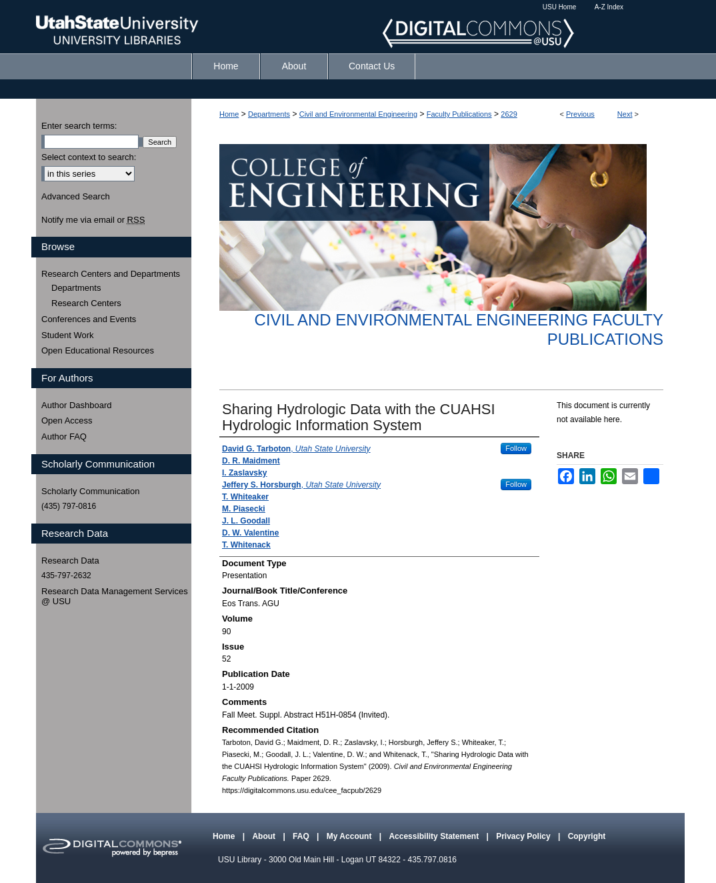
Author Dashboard (76, 405)
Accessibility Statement (435, 836)
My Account (350, 836)
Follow (516, 448)
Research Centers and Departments (110, 274)
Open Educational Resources (97, 350)
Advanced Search (75, 196)
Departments (269, 114)
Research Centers (86, 303)
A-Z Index (609, 7)
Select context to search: (88, 157)
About (264, 836)
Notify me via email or (93, 220)
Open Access (67, 420)
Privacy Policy (524, 836)
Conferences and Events (88, 319)
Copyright (587, 836)
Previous (580, 114)
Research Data (70, 561)
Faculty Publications (459, 114)
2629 (509, 114)
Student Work (67, 335)
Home (229, 114)
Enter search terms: (79, 126)
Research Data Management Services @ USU (114, 596)
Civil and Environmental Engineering (358, 114)
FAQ (302, 836)
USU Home (560, 7)
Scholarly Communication (90, 491)
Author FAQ (64, 436)
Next (625, 114)
